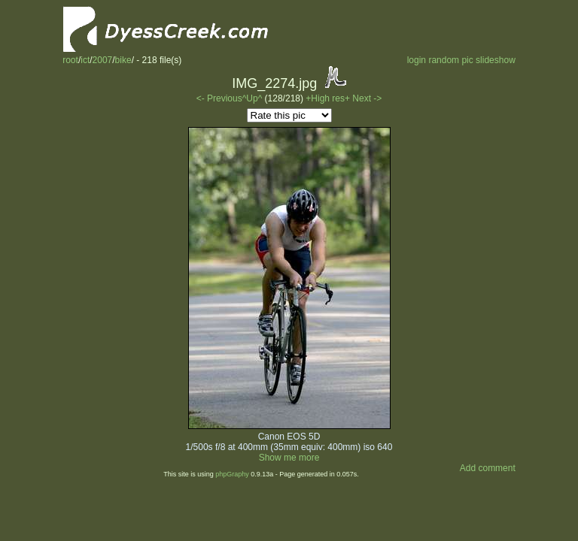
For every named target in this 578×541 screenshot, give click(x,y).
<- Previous (219, 98)
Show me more (289, 457)
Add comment (488, 468)
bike (123, 60)
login (416, 60)
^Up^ (252, 98)
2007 (103, 60)
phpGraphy (232, 474)
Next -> (367, 98)
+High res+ (329, 98)
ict (85, 60)
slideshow (496, 60)
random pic (450, 60)
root (70, 60)
